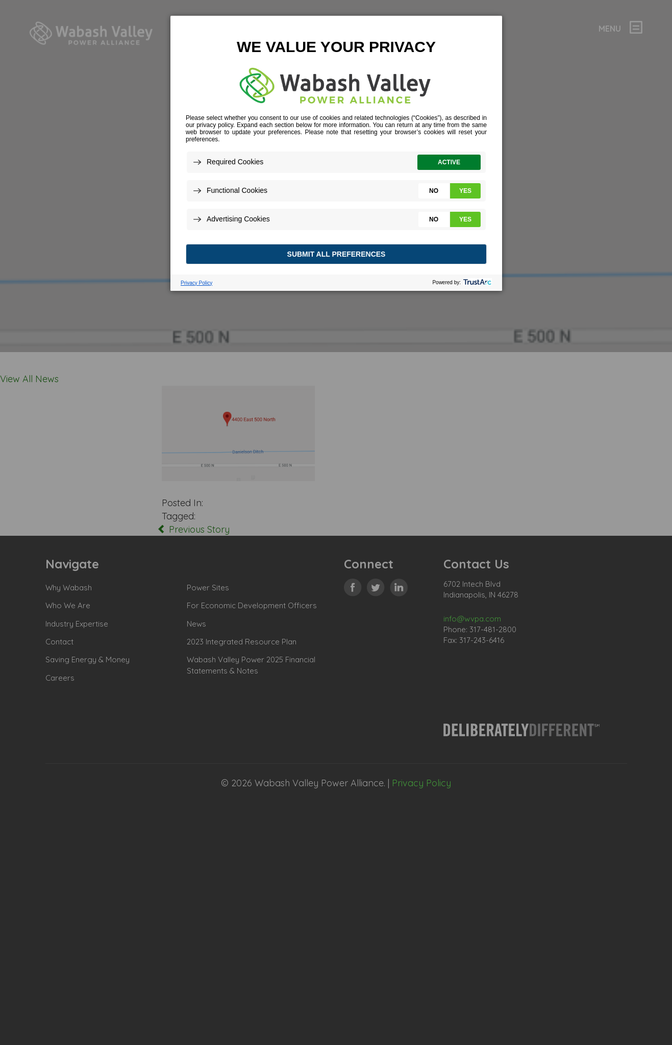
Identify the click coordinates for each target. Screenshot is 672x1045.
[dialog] (336, 152)
